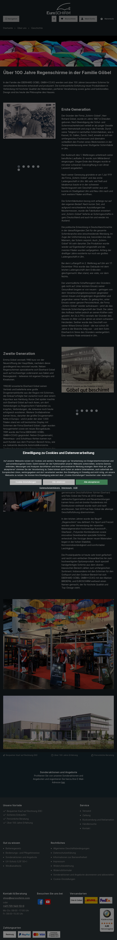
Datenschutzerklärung (50, 488)
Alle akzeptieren (91, 482)
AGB (74, 488)
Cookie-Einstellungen (26, 482)
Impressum (66, 488)
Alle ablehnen (59, 482)
